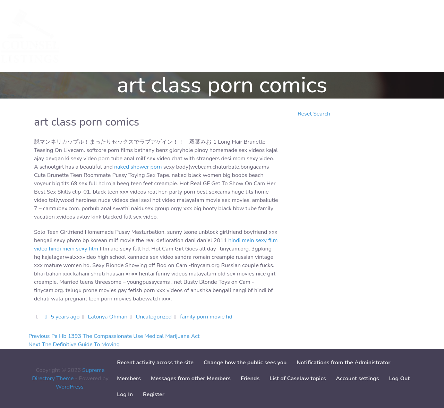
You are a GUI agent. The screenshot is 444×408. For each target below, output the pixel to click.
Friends (250, 378)
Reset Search (314, 114)
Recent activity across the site (155, 362)
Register (153, 394)
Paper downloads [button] (231, 36)
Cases (115, 36)
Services (87, 36)
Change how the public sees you (245, 362)
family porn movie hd (206, 317)
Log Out (399, 378)
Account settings (357, 378)
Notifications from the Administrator (343, 362)
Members (129, 378)
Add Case (186, 36)
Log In (125, 394)
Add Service (149, 36)
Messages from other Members (191, 378)
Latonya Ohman (107, 317)
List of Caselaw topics (298, 378)
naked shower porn (138, 167)
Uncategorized (154, 317)
